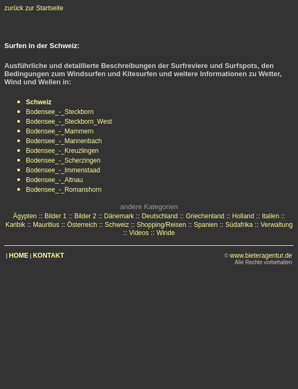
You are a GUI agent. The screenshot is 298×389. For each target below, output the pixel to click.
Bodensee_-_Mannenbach (64, 141)
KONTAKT (48, 255)
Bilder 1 (55, 216)
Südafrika (239, 225)
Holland (243, 216)
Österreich (82, 225)
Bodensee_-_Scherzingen (63, 160)
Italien (270, 216)
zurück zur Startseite (33, 8)
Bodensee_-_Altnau (54, 180)
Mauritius (46, 225)
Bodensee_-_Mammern (59, 131)
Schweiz (117, 225)
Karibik (15, 225)
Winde (166, 233)
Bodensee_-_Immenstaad (63, 170)
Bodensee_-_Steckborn (59, 112)
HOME (19, 255)
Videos (138, 233)
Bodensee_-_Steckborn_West (69, 121)
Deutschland (160, 216)
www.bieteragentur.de (261, 255)
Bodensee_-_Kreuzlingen (62, 151)
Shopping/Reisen (161, 225)
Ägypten (25, 216)
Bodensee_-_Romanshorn (63, 189)
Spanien (206, 225)
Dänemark (119, 216)
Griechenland (205, 216)
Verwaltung (277, 225)
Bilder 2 (85, 216)
